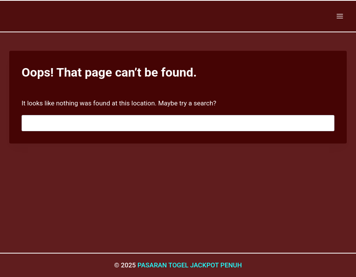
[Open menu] (339, 16)
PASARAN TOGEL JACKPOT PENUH (190, 265)
